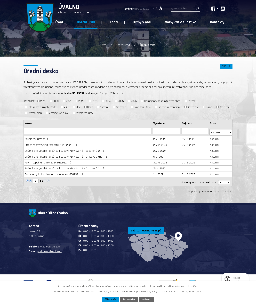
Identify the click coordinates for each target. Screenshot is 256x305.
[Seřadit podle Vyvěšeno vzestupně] (168, 121)
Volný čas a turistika (180, 22)
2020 (56, 100)
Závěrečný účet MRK (39, 137)
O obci (113, 22)
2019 (43, 100)
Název (29, 123)
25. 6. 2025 (160, 137)
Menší (153, 8)
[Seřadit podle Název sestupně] (36, 122)
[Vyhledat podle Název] (88, 130)
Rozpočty (192, 106)
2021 (68, 100)
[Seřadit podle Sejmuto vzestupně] (197, 121)
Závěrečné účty (84, 112)
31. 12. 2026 (188, 137)
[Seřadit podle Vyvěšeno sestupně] (168, 122)
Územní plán (35, 112)
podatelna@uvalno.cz (49, 248)
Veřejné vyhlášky (58, 112)
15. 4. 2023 (160, 166)
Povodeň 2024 (142, 106)
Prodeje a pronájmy (169, 106)
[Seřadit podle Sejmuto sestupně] (197, 122)
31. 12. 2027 (188, 143)
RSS (226, 68)
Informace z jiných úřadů (42, 106)
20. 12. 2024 (160, 143)
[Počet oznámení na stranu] (224, 179)
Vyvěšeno (160, 123)
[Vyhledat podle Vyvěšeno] (167, 130)
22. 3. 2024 (160, 149)
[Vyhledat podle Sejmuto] (195, 130)
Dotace (192, 100)
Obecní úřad (86, 22)
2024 (108, 100)
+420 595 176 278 (50, 243)
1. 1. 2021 (158, 172)
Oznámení (121, 106)
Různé (208, 106)
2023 (94, 100)
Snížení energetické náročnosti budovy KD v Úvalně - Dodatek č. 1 (65, 166)
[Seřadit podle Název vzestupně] (36, 121)
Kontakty (217, 22)
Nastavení (147, 298)
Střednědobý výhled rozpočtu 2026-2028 (51, 143)
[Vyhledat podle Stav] (221, 130)
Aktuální (214, 137)
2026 (134, 100)
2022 (81, 100)
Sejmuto (188, 123)
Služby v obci (141, 22)
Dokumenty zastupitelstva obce (162, 100)
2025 (121, 100)
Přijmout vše (110, 298)
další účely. (193, 285)
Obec (90, 106)
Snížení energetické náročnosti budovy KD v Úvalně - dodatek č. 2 (65, 149)
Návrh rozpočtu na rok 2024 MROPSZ (49, 160)
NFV (78, 106)
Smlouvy (224, 106)
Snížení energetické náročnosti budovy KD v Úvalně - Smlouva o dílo (66, 155)
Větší (161, 8)
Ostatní (104, 106)
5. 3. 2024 (159, 155)
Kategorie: (29, 100)
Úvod (59, 22)
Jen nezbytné (129, 298)
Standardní (156, 8)
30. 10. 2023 (160, 160)
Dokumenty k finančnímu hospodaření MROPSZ (54, 172)
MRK (66, 106)
